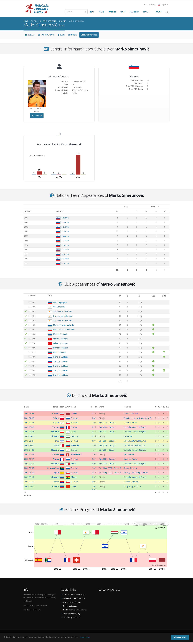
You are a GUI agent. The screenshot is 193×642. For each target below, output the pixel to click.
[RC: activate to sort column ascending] (167, 407)
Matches (73, 35)
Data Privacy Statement (72, 617)
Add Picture (37, 115)
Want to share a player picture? (75, 610)
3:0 (93, 463)
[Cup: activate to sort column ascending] (164, 296)
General (29, 35)
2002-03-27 (29, 481)
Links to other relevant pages (74, 594)
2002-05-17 (29, 477)
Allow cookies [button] (180, 637)
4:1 (93, 450)
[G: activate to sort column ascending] (132, 211)
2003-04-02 (29, 450)
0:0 (93, 441)
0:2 (93, 427)
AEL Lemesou (59, 306)
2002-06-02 (29, 472)
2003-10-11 (29, 422)
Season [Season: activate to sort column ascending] (27, 211)
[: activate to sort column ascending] (26, 296)
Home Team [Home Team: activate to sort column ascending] (58, 407)
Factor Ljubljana (60, 302)
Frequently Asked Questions (74, 598)
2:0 (93, 418)
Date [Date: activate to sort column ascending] (26, 407)
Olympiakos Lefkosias (62, 311)
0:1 (93, 413)
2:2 (93, 422)
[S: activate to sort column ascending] (124, 211)
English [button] (163, 5)
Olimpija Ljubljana (60, 357)
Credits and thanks (70, 606)
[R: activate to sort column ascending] (139, 296)
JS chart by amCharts (37, 155)
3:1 (93, 431)
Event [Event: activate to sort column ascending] (101, 407)
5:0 (93, 459)
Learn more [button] (85, 637)
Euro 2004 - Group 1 (107, 422)
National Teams (46, 35)
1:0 (93, 468)
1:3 (93, 445)
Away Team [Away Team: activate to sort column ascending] (71, 407)
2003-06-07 (29, 441)
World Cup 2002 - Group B (110, 468)
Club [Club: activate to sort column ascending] (50, 295)
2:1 (93, 436)
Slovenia (64, 217)
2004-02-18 (29, 418)
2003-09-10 (29, 427)
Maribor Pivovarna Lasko (63, 325)
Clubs (61, 35)
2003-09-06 (29, 431)
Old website (149, 5)
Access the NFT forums (72, 602)
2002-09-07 (29, 463)
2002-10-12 (29, 459)
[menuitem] (151, 523)
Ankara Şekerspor (60, 338)
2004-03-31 (29, 413)
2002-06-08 (29, 468)
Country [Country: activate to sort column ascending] (58, 211)
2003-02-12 (29, 454)
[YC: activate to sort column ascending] (159, 407)
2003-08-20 (29, 436)
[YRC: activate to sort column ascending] (163, 407)
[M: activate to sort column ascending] (114, 211)
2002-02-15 (29, 486)
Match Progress (89, 35)
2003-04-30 (29, 445)
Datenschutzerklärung (71, 614)
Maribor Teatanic (60, 334)
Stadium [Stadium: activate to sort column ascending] (127, 407)
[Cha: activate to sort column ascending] (153, 296)
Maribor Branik (59, 352)
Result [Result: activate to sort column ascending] (94, 407)
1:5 (93, 454)
